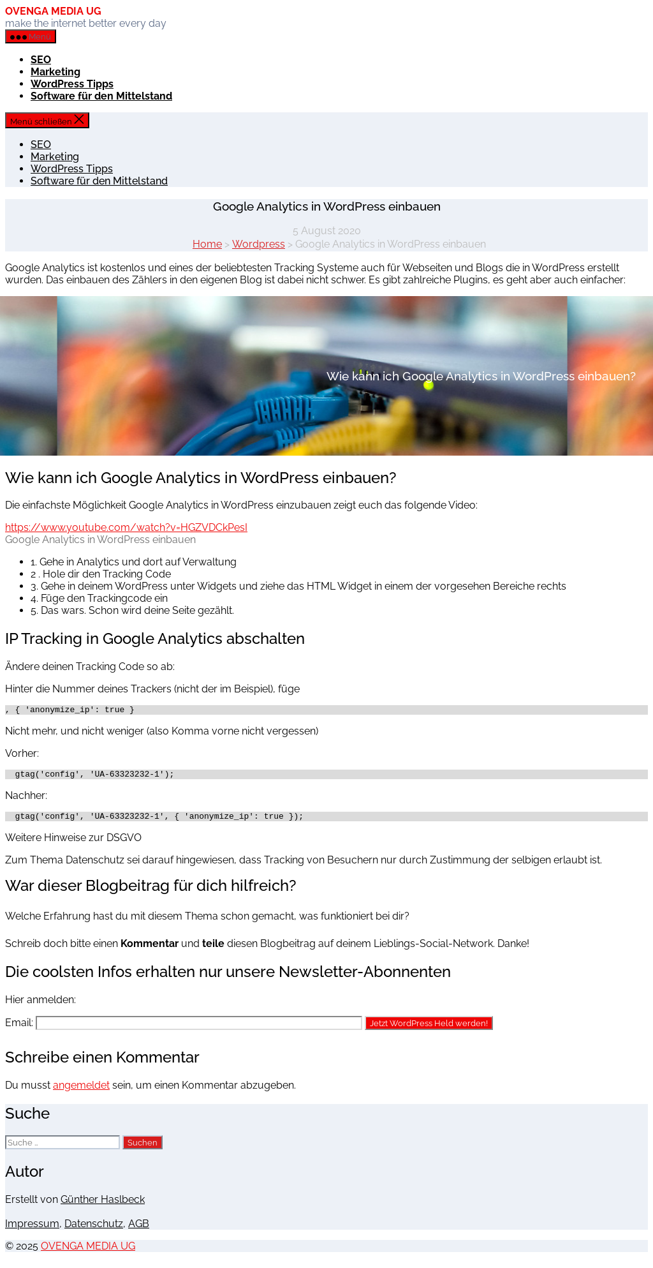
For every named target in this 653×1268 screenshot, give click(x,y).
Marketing (55, 72)
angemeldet (81, 1091)
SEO (41, 60)
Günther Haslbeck (103, 1205)
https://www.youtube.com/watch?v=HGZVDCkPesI (126, 527)
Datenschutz (93, 1229)
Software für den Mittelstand (101, 96)
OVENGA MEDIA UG (53, 11)
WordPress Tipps (72, 84)
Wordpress (258, 244)
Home (207, 244)
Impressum (32, 1229)
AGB (138, 1229)
